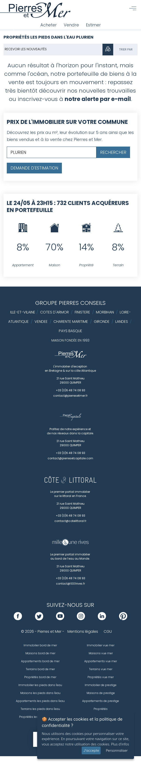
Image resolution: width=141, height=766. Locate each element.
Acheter (48, 25)
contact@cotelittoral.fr (70, 521)
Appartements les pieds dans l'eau (40, 701)
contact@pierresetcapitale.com (70, 458)
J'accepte (91, 750)
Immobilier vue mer (100, 645)
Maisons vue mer (101, 653)
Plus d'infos (120, 744)
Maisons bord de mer (40, 653)
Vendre (71, 25)
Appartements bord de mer (40, 661)
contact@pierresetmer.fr (70, 396)
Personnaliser (117, 750)
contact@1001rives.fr (70, 584)
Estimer (93, 25)
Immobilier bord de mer (40, 645)
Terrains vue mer (100, 669)
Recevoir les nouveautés (26, 49)
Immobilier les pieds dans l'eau (40, 685)
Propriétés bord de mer (40, 677)
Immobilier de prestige (100, 685)
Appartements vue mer (100, 661)
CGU (108, 631)
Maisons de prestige (101, 693)
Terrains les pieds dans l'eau (40, 709)
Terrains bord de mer (40, 669)
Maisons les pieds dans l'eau (40, 693)
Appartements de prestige (100, 701)
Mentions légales (82, 631)
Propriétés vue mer (101, 677)
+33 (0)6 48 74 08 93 (70, 390)
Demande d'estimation (34, 168)
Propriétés (101, 709)
